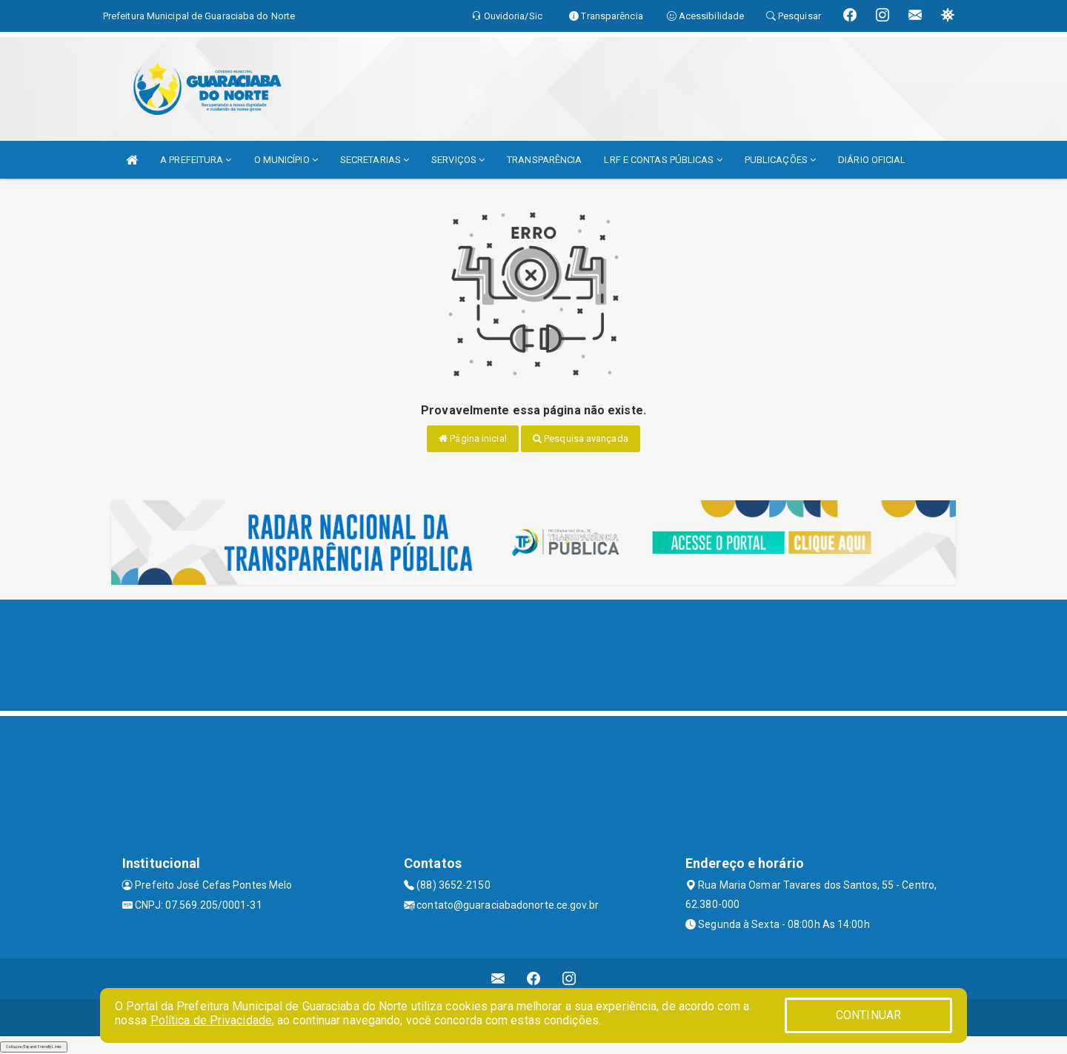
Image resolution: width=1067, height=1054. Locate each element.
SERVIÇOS (458, 159)
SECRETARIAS (374, 159)
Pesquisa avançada (580, 438)
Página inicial (473, 438)
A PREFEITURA (195, 159)
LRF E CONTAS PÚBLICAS (663, 159)
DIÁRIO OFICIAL (871, 159)
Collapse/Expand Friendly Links (34, 1046)
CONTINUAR (868, 1015)
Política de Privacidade (211, 1020)
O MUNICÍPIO (286, 159)
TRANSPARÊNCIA (544, 159)
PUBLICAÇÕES (780, 159)
